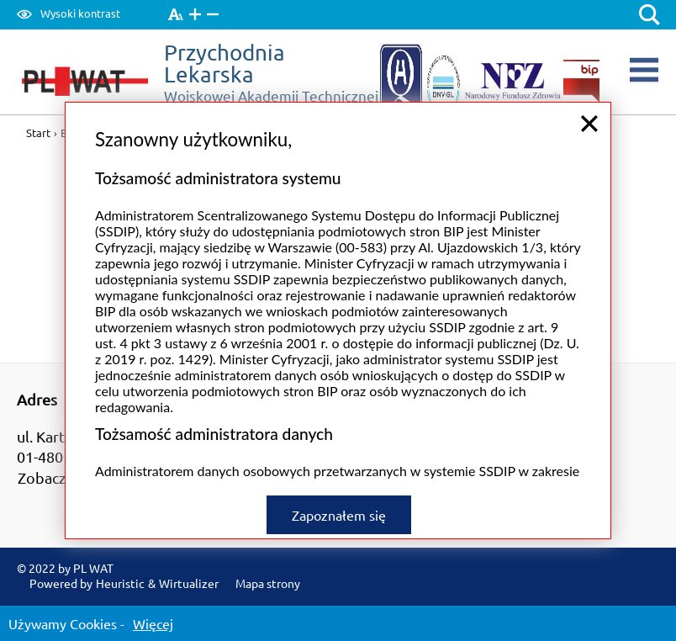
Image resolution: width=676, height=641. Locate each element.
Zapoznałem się (339, 513)
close (589, 122)
